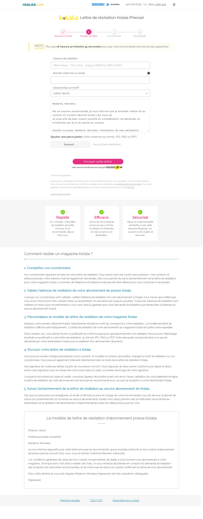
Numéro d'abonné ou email (69, 73)
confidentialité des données (128, 184)
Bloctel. (131, 187)
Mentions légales (70, 500)
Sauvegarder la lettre (60, 194)
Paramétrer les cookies (126, 500)
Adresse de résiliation (65, 58)
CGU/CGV (96, 500)
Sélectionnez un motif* (66, 87)
